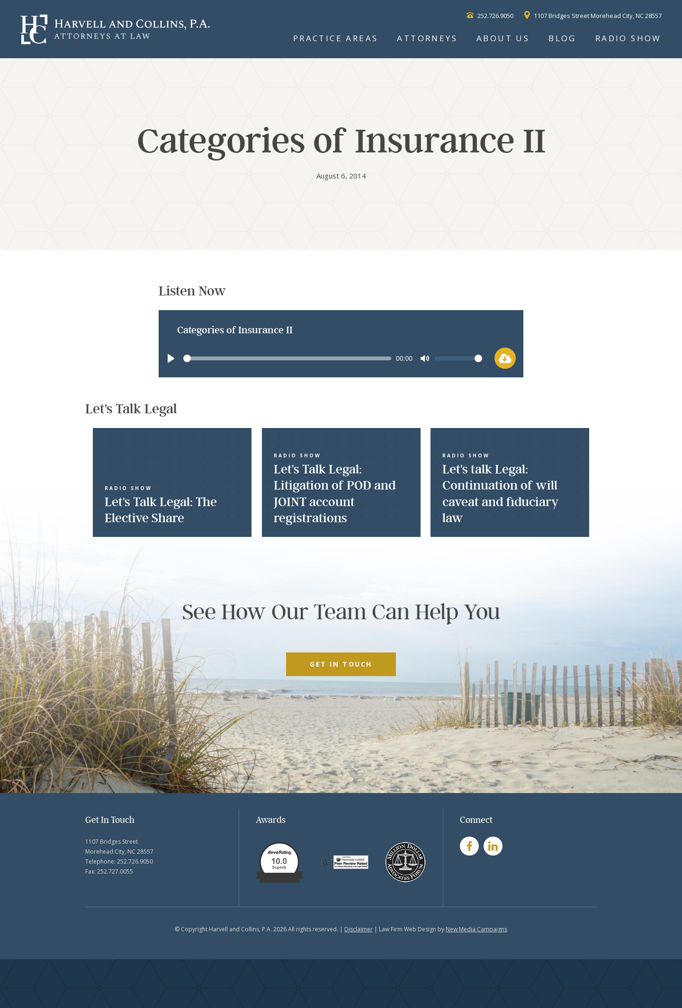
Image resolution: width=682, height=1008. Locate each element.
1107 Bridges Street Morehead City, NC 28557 (593, 15)
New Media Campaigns (476, 929)
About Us (502, 38)
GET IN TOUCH (341, 664)
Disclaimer (358, 929)
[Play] (171, 358)
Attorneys (427, 38)
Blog (562, 38)
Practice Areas (335, 38)
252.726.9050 (490, 15)
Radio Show (628, 38)
